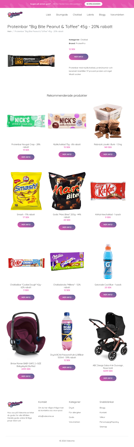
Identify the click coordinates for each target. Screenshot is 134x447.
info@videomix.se (46, 418)
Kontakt (103, 414)
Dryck (71, 409)
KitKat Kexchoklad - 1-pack (108, 216)
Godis (71, 419)
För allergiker (75, 414)
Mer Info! (78, 58)
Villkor (102, 419)
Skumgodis (62, 15)
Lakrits (90, 15)
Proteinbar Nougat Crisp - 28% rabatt (26, 147)
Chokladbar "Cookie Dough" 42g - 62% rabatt (26, 287)
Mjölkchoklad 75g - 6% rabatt (67, 146)
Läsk (48, 15)
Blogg (102, 15)
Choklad (77, 15)
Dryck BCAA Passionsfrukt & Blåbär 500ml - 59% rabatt (67, 358)
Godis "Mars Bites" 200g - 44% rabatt (67, 217)
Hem (9, 33)
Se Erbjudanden (93, 4)
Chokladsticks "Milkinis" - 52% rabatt (67, 287)
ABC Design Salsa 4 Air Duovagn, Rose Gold (108, 368)
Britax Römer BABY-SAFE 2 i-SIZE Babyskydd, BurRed (26, 366)
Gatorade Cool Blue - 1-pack (108, 286)
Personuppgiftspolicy (109, 424)
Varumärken (117, 15)
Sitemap (103, 428)
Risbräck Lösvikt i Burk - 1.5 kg (108, 146)
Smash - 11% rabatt (26, 216)
